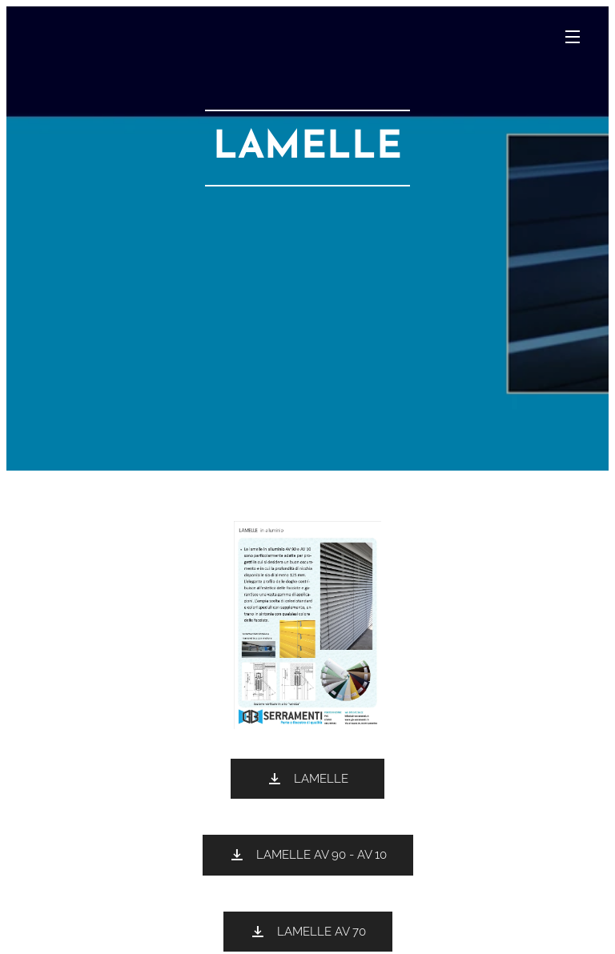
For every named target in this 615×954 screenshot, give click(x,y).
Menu (572, 37)
